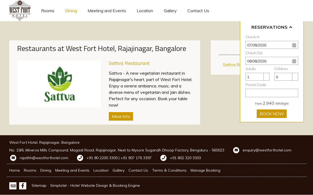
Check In (253, 37)
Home (14, 170)
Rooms (47, 10)
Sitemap (39, 185)
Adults (251, 69)
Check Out (254, 53)
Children (281, 69)
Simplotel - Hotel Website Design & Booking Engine (95, 185)
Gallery (170, 10)
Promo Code (256, 85)
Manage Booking (205, 170)
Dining (71, 10)
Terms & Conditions (169, 170)
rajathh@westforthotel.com (44, 157)
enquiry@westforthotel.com (267, 150)
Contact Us (198, 10)
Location (145, 10)
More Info (121, 116)
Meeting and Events (107, 10)
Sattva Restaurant (129, 63)
